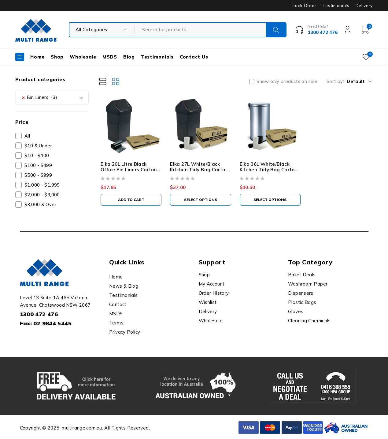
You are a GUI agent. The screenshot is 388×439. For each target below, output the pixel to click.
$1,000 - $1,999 (42, 185)
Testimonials (335, 5)
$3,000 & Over (40, 204)
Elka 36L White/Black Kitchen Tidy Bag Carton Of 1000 (269, 169)
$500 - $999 (38, 175)
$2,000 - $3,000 (42, 195)
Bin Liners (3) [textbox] (39, 97)
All (27, 136)
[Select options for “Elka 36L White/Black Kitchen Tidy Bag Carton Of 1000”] (270, 200)
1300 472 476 (39, 314)
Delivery (364, 5)
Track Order (303, 5)
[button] (131, 200)
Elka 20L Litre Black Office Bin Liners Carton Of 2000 (129, 169)
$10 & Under (38, 146)
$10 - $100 (36, 155)
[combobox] (52, 97)
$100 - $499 (38, 165)
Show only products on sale (287, 81)
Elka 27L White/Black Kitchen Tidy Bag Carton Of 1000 (199, 169)
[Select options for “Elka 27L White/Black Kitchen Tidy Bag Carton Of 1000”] (200, 200)
